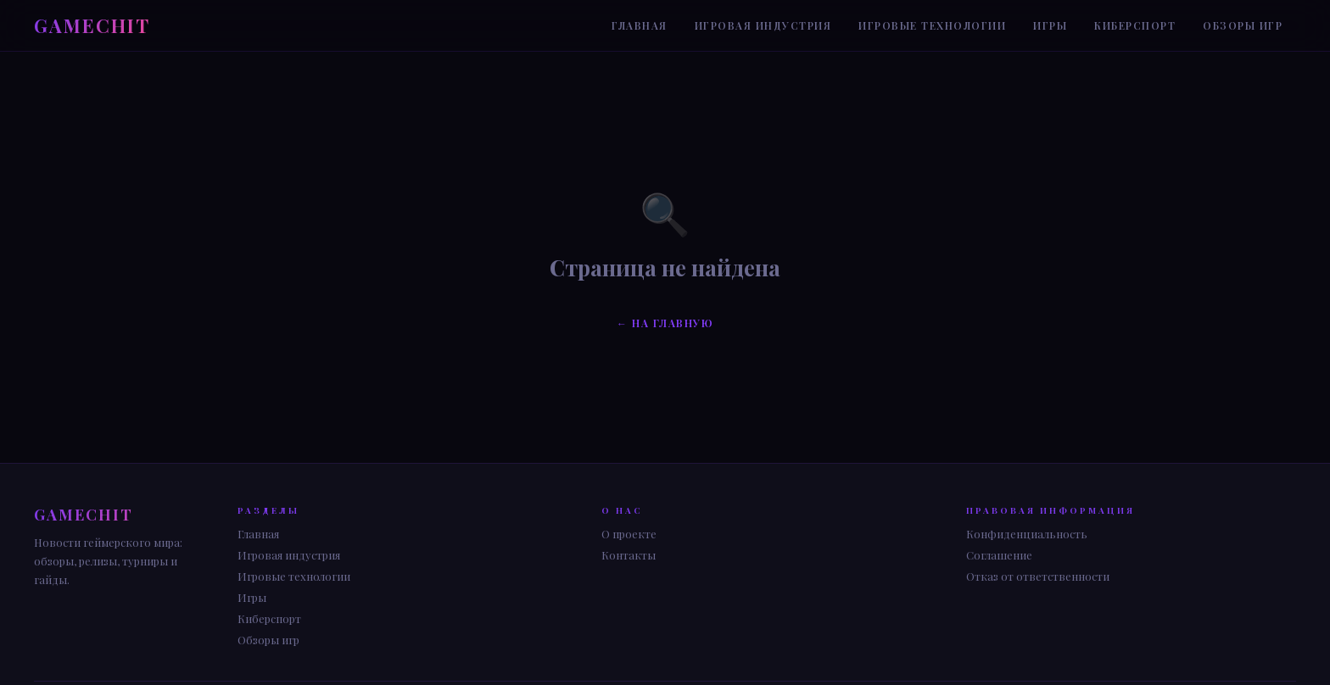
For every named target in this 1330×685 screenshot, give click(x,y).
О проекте (629, 533)
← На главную (665, 323)
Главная (640, 25)
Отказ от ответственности (1037, 576)
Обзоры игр (1242, 25)
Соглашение (999, 555)
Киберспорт (1135, 25)
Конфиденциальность (1026, 533)
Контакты (628, 555)
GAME (92, 25)
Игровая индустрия (763, 25)
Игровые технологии (932, 25)
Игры (1050, 25)
